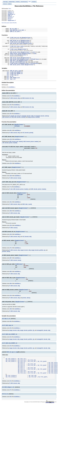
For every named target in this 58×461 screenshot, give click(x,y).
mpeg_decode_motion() (33, 119)
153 (11, 228)
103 (11, 237)
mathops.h (10, 18)
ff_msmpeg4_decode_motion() (41, 118)
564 (11, 287)
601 (11, 132)
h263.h (10, 17)
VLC (8, 74)
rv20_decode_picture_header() (9, 145)
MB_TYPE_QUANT (42, 367)
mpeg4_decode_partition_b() (27, 334)
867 (11, 261)
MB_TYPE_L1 (21, 373)
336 (11, 313)
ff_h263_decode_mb (15, 65)
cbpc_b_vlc (12, 81)
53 (10, 389)
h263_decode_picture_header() (31, 143)
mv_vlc (11, 78)
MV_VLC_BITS (13, 31)
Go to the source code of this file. (9, 25)
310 (11, 299)
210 (11, 165)
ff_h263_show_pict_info (16, 40)
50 (10, 107)
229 (11, 178)
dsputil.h (10, 12)
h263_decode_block (15, 61)
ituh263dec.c (12, 89)
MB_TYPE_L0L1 (22, 364)
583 (11, 275)
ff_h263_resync (13, 51)
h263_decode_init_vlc (15, 43)
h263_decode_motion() (19, 119)
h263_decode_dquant (15, 60)
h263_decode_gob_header (16, 45)
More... (10, 8)
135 (11, 141)
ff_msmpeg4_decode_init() (26, 118)
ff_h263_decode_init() (14, 135)
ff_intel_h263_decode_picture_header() (18, 191)
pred (34, 54)
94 (10, 341)
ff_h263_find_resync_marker (17, 48)
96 (10, 406)
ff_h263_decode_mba (15, 44)
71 (10, 189)
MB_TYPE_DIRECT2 (11, 364)
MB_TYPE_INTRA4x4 (11, 384)
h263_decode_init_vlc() (28, 100)
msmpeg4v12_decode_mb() (43, 334)
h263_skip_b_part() (27, 206)
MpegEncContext (26, 40)
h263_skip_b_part (14, 63)
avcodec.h (10, 14)
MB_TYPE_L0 (21, 368)
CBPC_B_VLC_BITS (15, 34)
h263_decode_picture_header (17, 67)
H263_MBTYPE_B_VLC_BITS (17, 32)
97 (10, 399)
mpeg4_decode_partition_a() (38, 253)
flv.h (9, 21)
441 (11, 204)
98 (10, 325)
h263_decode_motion (15, 54)
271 (11, 251)
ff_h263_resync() (13, 230)
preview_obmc (13, 57)
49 (10, 116)
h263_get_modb (14, 64)
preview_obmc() (6, 254)
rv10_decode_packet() (27, 135)
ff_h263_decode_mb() (14, 100)
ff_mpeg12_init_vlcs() (14, 118)
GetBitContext (21, 64)
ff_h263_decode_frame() (15, 180)
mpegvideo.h (11, 15)
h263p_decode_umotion (16, 55)
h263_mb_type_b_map (15, 73)
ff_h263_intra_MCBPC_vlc (16, 74)
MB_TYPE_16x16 (52, 368)
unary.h (10, 20)
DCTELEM (32, 61)
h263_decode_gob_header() (16, 143)
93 (10, 350)
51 (10, 98)
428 (11, 213)
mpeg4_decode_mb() (25, 253)
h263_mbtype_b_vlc (15, 80)
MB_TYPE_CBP (32, 365)
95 (10, 332)
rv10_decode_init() (26, 239)
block (37, 61)
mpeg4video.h (11, 22)
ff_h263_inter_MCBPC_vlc (16, 75)
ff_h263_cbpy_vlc (14, 77)
